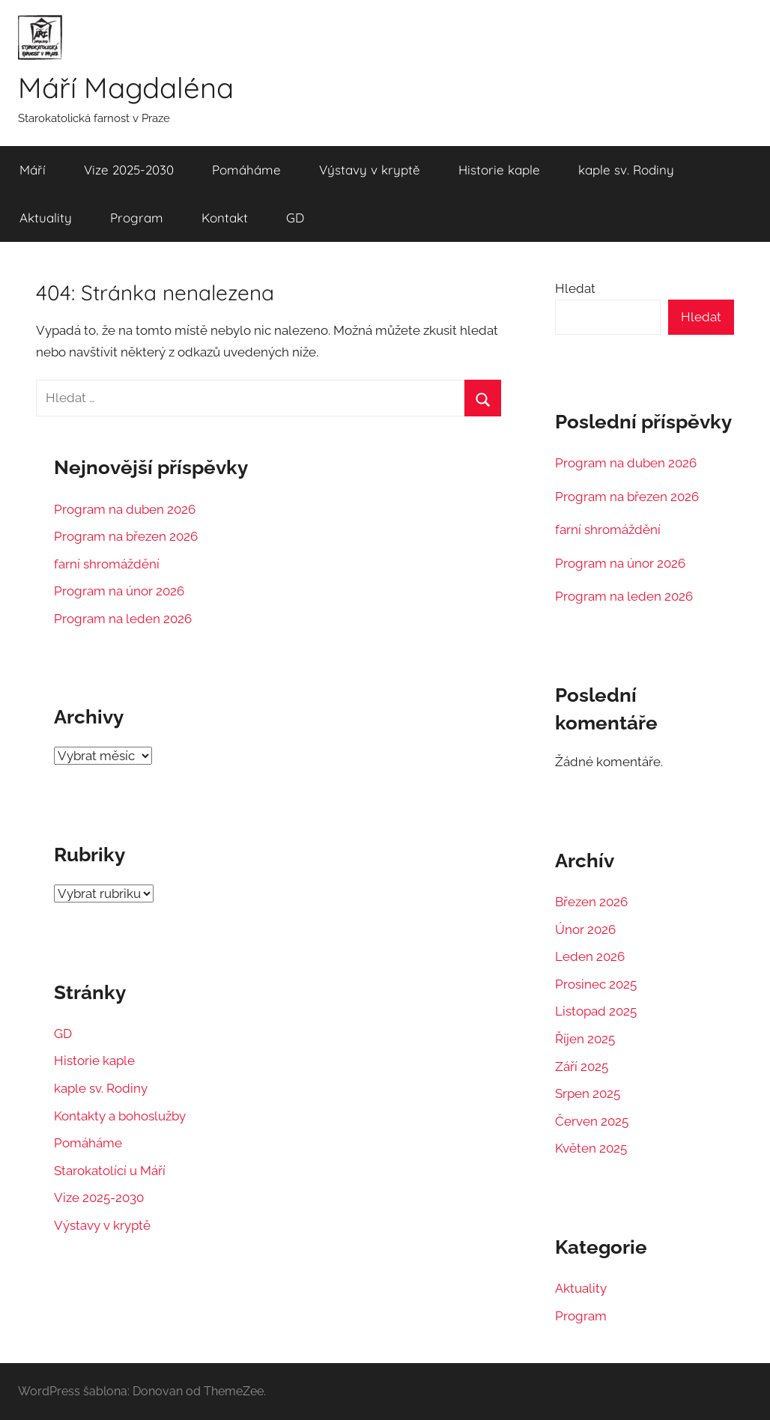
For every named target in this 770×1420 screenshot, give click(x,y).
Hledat (575, 287)
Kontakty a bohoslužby (120, 1115)
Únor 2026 (585, 929)
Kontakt (224, 217)
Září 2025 (581, 1065)
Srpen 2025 (587, 1093)
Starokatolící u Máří (110, 1169)
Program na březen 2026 (126, 536)
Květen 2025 (591, 1148)
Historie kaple (499, 170)
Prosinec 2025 (596, 984)
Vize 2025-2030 (129, 170)
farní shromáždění (107, 563)
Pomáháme (246, 170)
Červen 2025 (591, 1120)
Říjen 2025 (585, 1038)
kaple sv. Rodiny (626, 170)
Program (136, 217)
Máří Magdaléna (130, 87)
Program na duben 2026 (124, 508)
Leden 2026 (590, 956)
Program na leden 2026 (123, 617)
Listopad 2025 (596, 1011)
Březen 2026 (591, 901)
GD (295, 217)
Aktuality (45, 217)
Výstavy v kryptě (369, 170)
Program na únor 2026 (119, 590)
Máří (32, 170)
